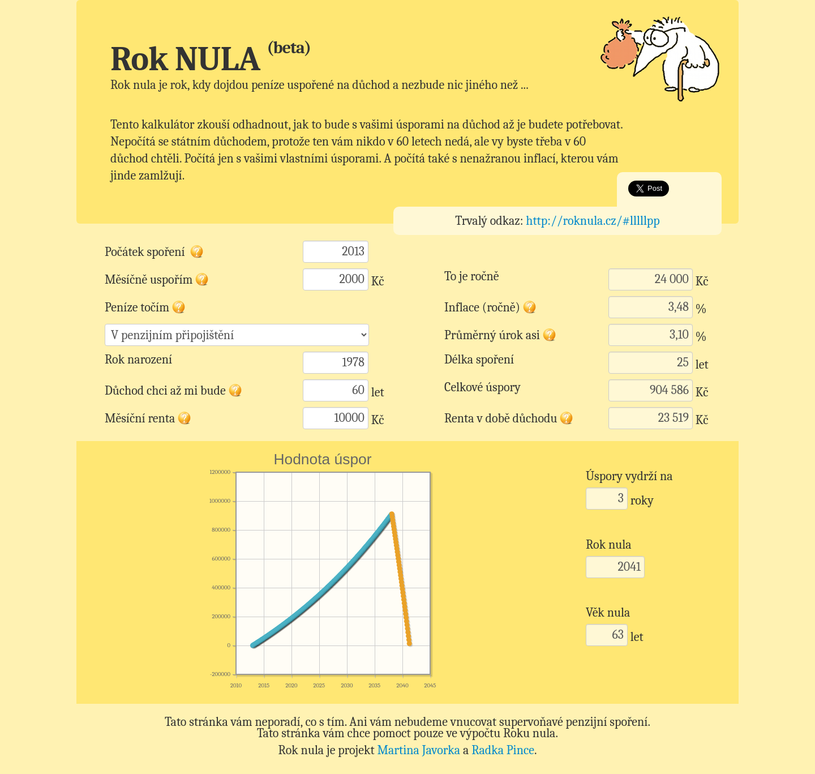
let (702, 364)
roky (642, 500)
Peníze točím (145, 304)
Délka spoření (479, 359)
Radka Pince (502, 750)
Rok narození (138, 359)
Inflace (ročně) (490, 304)
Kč (377, 281)
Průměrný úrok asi (500, 332)
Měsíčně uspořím (157, 276)
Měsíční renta (148, 415)
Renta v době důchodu (506, 415)
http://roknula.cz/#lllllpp (593, 220)
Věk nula (608, 612)
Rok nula (609, 544)
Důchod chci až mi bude (174, 387)
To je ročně (471, 276)
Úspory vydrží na (629, 476)
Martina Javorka (418, 750)
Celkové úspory (482, 387)
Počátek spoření (154, 249)
